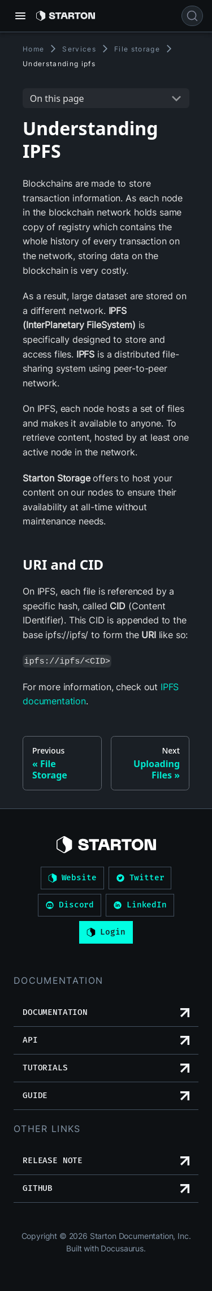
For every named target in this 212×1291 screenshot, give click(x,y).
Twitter (140, 878)
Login (106, 932)
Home (33, 49)
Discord (69, 905)
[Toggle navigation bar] (20, 16)
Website (72, 878)
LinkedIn (140, 905)
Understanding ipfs (59, 63)
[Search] (192, 16)
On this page (57, 98)
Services (79, 49)
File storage (137, 49)
